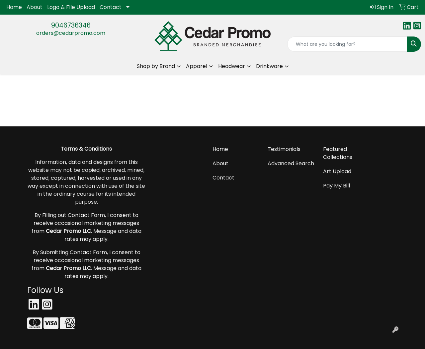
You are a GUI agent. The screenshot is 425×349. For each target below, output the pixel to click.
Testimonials (284, 149)
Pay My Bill (336, 185)
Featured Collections (337, 153)
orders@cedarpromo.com (70, 33)
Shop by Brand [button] (156, 66)
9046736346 (71, 25)
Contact (111, 7)
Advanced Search (291, 163)
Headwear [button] (231, 66)
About (34, 7)
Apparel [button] (196, 66)
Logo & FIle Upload (71, 7)
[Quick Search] (347, 44)
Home (14, 7)
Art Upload (337, 171)
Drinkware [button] (269, 66)
